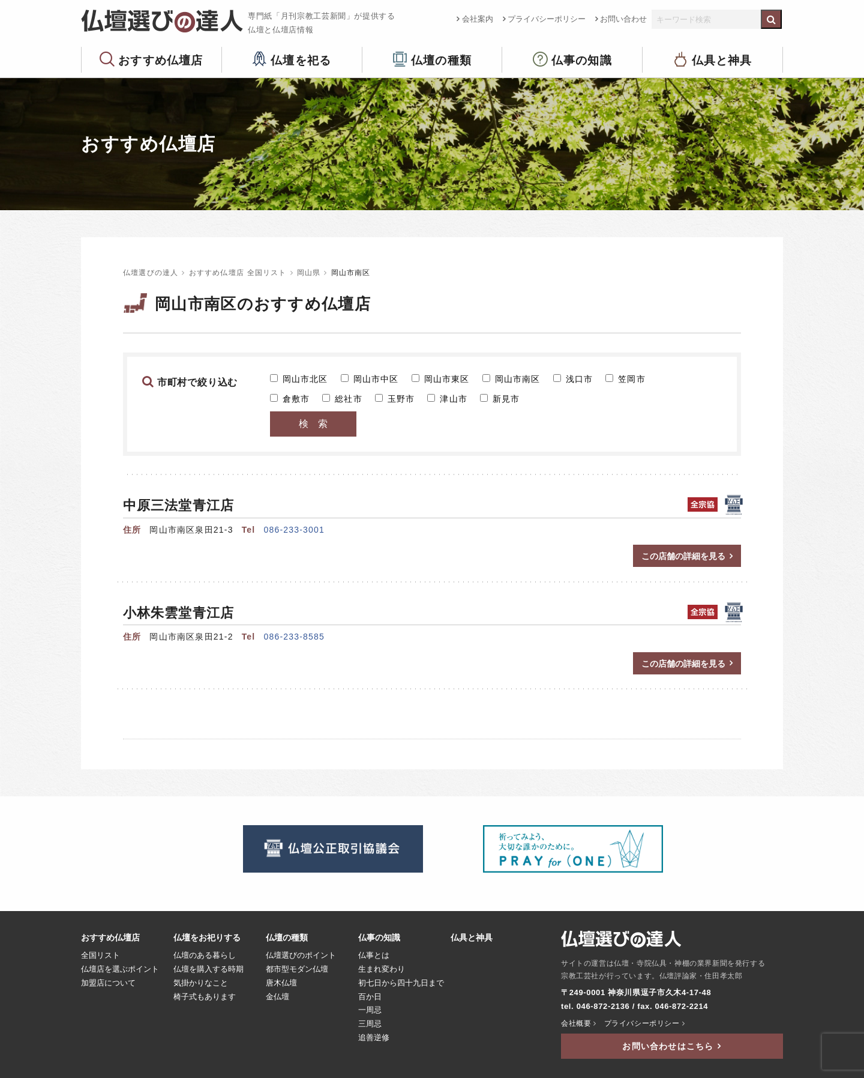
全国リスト (100, 955)
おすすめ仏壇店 (160, 60)
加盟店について (108, 983)
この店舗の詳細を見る (683, 556)
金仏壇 (277, 997)
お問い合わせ (623, 18)
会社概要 (576, 1023)
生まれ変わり (381, 969)
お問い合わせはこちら (667, 1046)
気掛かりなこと (200, 983)
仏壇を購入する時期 (208, 969)
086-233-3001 (294, 529)
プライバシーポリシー (547, 18)
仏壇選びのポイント (301, 955)
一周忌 (370, 1010)
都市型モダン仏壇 (297, 969)
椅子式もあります (204, 997)
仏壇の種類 (441, 60)
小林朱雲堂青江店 (178, 612)
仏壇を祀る (301, 60)
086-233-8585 (294, 636)
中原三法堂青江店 (178, 505)
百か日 (370, 997)
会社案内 (477, 18)
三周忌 (370, 1024)
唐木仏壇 (281, 983)
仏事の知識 (581, 60)
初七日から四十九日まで (401, 983)
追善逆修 (373, 1038)
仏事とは (373, 955)
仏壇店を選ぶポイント (120, 969)
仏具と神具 (722, 60)
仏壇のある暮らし (204, 955)
